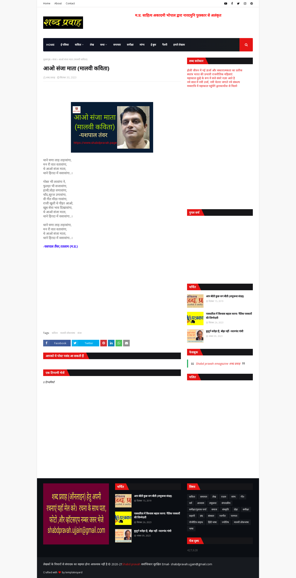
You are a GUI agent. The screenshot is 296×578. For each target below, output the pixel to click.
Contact (70, 3)
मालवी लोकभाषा (67, 333)
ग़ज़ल (223, 496)
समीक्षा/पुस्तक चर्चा (197, 509)
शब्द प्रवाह (50, 77)
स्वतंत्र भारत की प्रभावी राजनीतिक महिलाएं (209, 74)
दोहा (236, 509)
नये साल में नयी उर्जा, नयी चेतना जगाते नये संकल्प (213, 82)
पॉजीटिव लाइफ (196, 522)
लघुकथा (212, 503)
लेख (214, 496)
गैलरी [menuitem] (164, 44)
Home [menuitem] (50, 44)
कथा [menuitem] (102, 44)
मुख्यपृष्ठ (46, 59)
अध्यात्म (200, 503)
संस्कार (211, 516)
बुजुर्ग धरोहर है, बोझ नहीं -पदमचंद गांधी (224, 331)
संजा (54, 59)
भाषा (191, 528)
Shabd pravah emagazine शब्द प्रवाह (218, 364)
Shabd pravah (131, 564)
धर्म (190, 503)
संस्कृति (225, 509)
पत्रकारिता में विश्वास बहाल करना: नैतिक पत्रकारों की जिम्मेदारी (229, 316)
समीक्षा (246, 509)
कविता (55, 333)
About (58, 3)
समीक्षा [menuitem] (130, 44)
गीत (242, 496)
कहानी (192, 516)
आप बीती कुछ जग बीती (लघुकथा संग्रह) (225, 296)
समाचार (203, 496)
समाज (214, 509)
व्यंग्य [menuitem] (142, 44)
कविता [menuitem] (78, 44)
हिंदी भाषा (212, 522)
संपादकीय (226, 503)
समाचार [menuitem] (117, 44)
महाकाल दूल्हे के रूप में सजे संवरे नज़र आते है (211, 78)
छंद (201, 516)
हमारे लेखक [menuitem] (179, 44)
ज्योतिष (225, 522)
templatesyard (73, 572)
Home (46, 3)
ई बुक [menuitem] (153, 44)
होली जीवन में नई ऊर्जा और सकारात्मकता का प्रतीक (214, 70)
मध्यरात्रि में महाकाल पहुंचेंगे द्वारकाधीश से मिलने (212, 86)
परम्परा (234, 516)
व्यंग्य (233, 496)
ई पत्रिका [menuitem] (65, 44)
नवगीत (222, 516)
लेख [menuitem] (92, 44)
